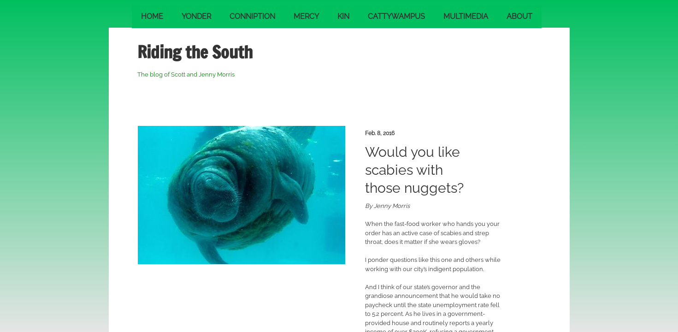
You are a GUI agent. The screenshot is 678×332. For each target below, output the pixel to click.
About (519, 16)
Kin (343, 16)
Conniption (252, 16)
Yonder (196, 16)
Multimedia (465, 16)
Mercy (306, 16)
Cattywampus (396, 16)
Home (152, 16)
